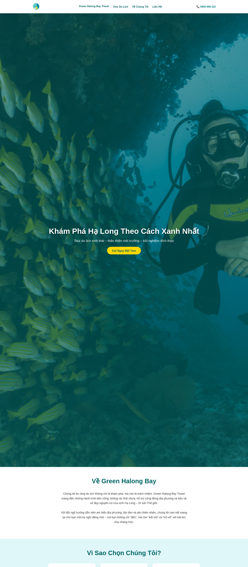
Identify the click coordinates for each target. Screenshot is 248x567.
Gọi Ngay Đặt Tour (124, 250)
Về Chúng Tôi (140, 6)
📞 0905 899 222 (206, 6)
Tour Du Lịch (120, 6)
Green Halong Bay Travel (94, 6)
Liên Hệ (157, 6)
